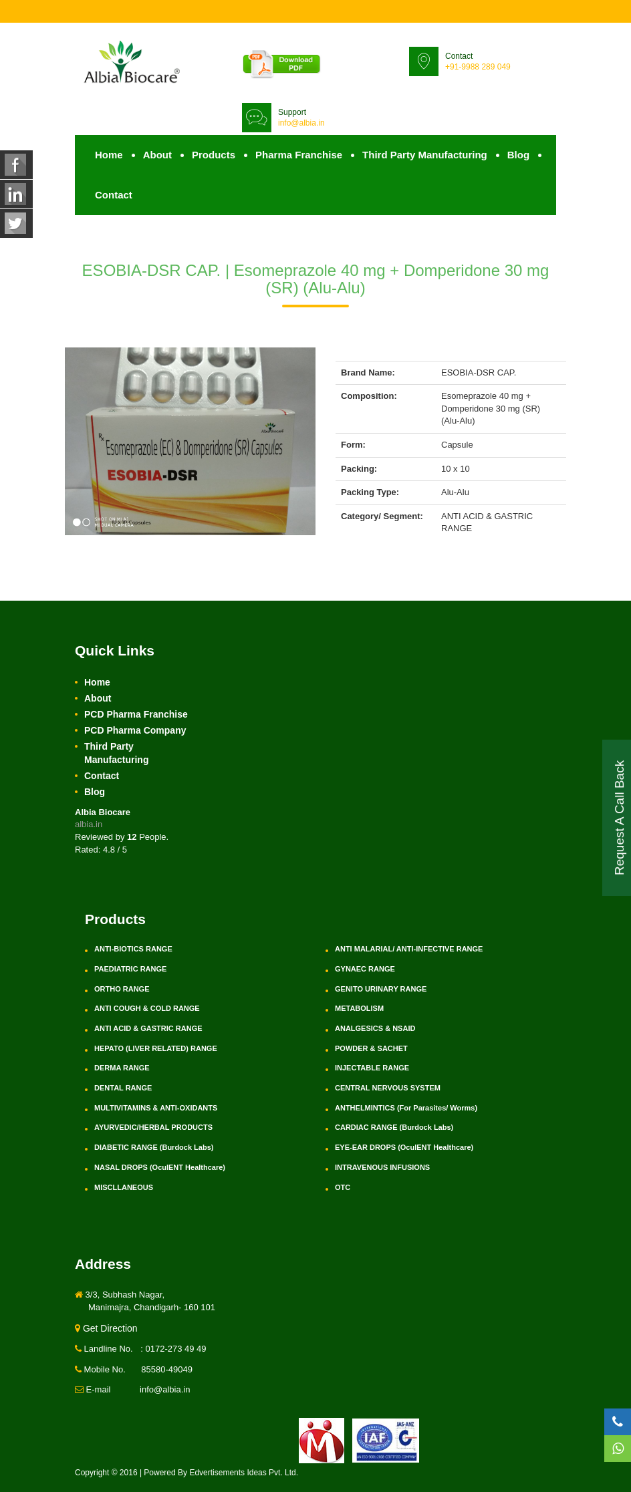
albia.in (88, 824)
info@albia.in (301, 123)
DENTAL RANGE (123, 1088)
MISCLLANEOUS (123, 1187)
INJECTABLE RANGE (372, 1068)
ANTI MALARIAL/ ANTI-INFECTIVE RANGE (409, 949)
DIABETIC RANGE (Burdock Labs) (153, 1147)
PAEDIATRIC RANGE (130, 969)
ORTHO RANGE (122, 989)
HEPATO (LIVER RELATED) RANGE (155, 1048)
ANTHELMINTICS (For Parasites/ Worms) (406, 1108)
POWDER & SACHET (371, 1048)
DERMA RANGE (122, 1068)
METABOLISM (359, 1008)
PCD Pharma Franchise (136, 714)
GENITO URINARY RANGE (380, 989)
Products (213, 154)
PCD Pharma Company (135, 730)
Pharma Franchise (298, 154)
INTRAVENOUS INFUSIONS (382, 1167)
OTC (342, 1187)
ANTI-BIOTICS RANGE (133, 949)
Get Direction (106, 1328)
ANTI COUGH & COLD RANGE (147, 1008)
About (157, 154)
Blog (518, 154)
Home (109, 154)
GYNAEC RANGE (365, 969)
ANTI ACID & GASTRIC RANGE (148, 1028)
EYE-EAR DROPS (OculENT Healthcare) (404, 1147)
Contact (113, 194)
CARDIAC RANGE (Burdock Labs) (394, 1127)
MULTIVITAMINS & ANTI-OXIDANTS (155, 1108)
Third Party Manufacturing (424, 154)
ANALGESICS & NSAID (375, 1028)
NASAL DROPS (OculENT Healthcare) (159, 1167)
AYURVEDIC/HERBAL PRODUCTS (153, 1127)
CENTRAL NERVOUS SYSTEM (387, 1088)
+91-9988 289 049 (478, 66)
